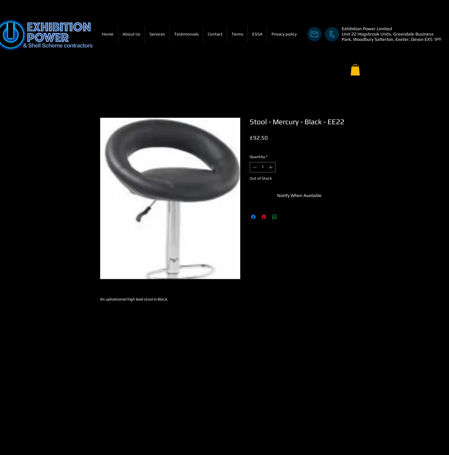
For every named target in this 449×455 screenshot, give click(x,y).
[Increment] (271, 167)
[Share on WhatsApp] (274, 217)
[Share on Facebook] (253, 217)
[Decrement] (254, 167)
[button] (355, 70)
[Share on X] (285, 217)
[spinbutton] (263, 167)
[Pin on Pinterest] (264, 217)
